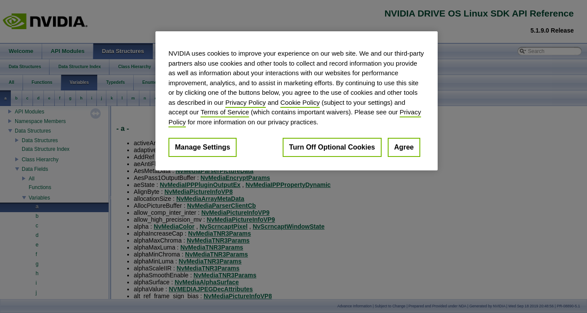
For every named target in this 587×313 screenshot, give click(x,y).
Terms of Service (225, 112)
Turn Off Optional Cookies (332, 147)
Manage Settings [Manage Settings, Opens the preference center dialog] (202, 147)
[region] (296, 100)
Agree (404, 147)
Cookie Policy (300, 102)
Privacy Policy (245, 102)
